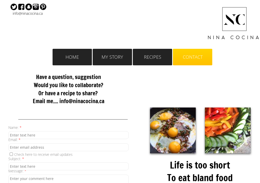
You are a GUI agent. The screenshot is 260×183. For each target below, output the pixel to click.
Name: (15, 127)
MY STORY (112, 57)
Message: (17, 171)
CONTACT (193, 57)
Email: (14, 139)
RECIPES (152, 57)
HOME (72, 57)
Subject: (16, 158)
